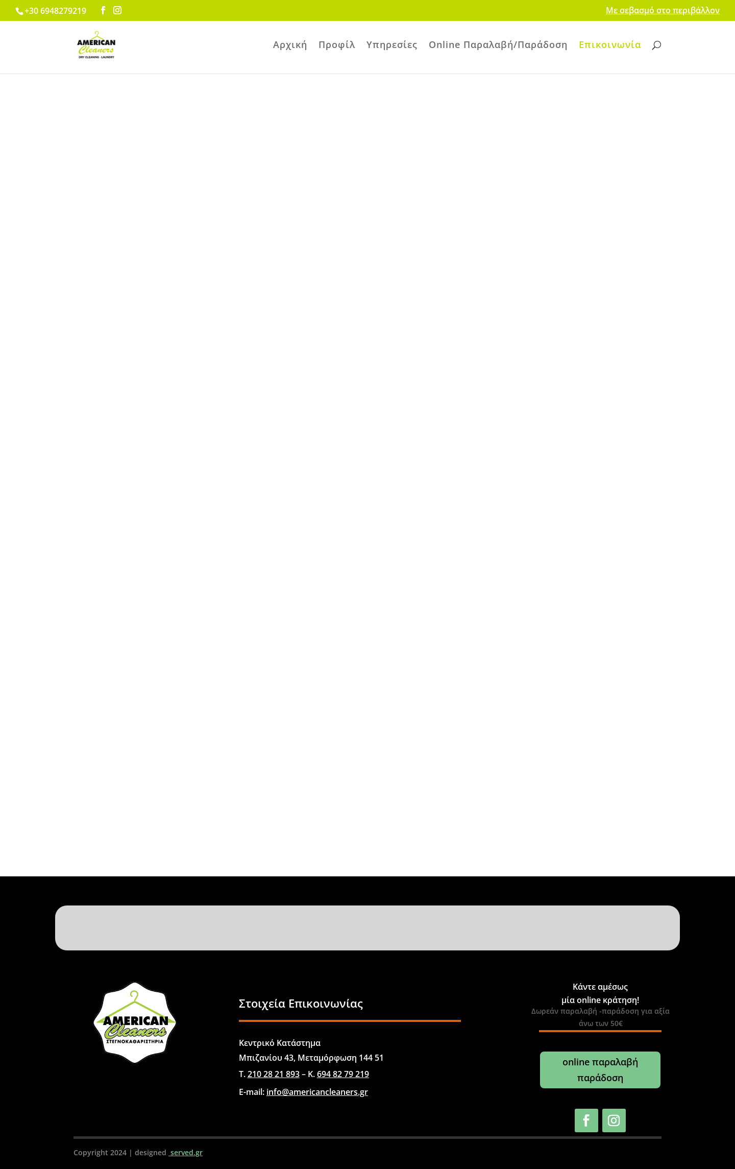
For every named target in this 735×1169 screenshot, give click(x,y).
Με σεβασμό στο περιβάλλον (663, 11)
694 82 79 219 (343, 1074)
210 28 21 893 (274, 1074)
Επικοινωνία (610, 46)
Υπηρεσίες (392, 46)
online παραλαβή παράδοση (600, 1070)
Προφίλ (336, 46)
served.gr (185, 1152)
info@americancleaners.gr (317, 1092)
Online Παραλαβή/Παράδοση (498, 46)
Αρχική (290, 46)
